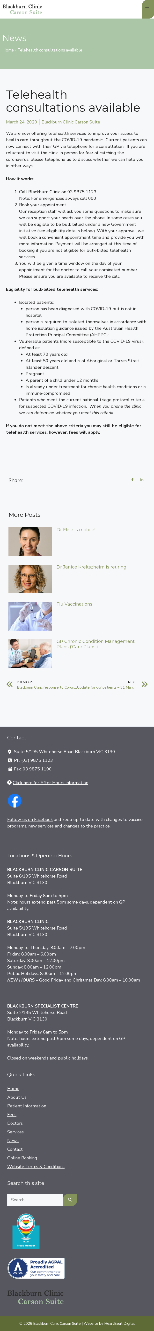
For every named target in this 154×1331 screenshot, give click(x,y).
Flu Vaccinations (74, 604)
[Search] (70, 1200)
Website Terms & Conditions (36, 1166)
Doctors (15, 1123)
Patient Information (26, 1106)
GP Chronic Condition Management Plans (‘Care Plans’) (96, 644)
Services (15, 1132)
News (13, 1141)
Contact (15, 1149)
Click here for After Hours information (50, 783)
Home (8, 50)
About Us (17, 1097)
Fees (11, 1115)
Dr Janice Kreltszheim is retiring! (92, 567)
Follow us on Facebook (30, 819)
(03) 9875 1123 (37, 760)
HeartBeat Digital (119, 1323)
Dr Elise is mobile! (76, 529)
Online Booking (22, 1158)
